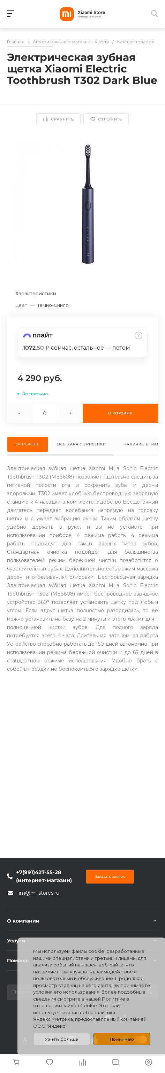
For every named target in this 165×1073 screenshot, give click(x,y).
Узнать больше (61, 1039)
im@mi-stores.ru (39, 893)
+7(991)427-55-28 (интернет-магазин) (44, 876)
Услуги (16, 941)
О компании (23, 921)
